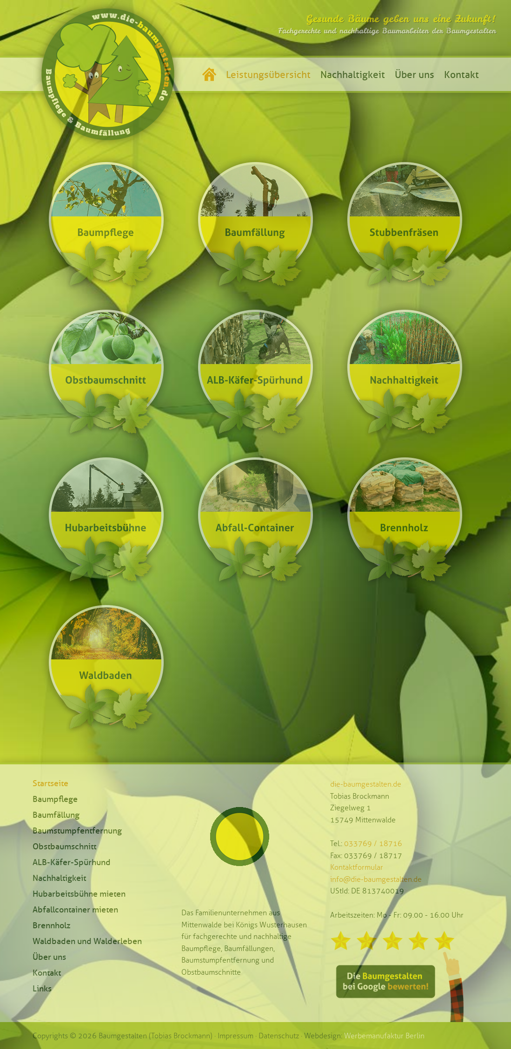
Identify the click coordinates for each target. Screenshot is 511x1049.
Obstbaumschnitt (64, 846)
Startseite (50, 783)
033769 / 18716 (373, 843)
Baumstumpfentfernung (77, 831)
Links (42, 989)
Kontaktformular (356, 867)
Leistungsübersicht (268, 75)
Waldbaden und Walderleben (87, 941)
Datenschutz (279, 1035)
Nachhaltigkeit (352, 75)
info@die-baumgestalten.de (376, 879)
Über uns (414, 75)
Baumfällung (56, 815)
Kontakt (461, 75)
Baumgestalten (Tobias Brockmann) (155, 1035)
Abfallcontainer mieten (75, 910)
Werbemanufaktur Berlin (384, 1035)
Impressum (235, 1035)
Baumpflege (55, 799)
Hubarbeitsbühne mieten (79, 894)
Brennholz (52, 925)
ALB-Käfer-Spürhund (72, 862)
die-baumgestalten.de (365, 784)
